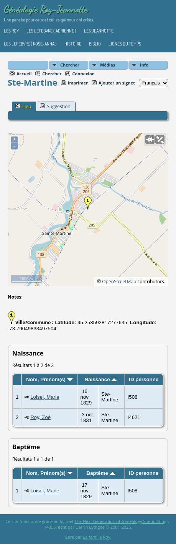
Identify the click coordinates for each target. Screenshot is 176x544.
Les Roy (11, 31)
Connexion (83, 73)
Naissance (101, 379)
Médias (107, 65)
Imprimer (78, 83)
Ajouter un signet (117, 83)
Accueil (23, 73)
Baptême (101, 473)
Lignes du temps (125, 44)
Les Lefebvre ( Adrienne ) (51, 31)
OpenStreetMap (119, 281)
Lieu (23, 106)
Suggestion (55, 106)
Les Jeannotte (98, 31)
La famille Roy (96, 537)
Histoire (72, 44)
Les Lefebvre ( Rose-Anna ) (30, 44)
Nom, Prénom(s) (49, 379)
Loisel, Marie (44, 397)
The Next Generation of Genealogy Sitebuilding (120, 521)
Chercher (69, 65)
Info (144, 65)
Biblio (95, 44)
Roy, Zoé (40, 417)
